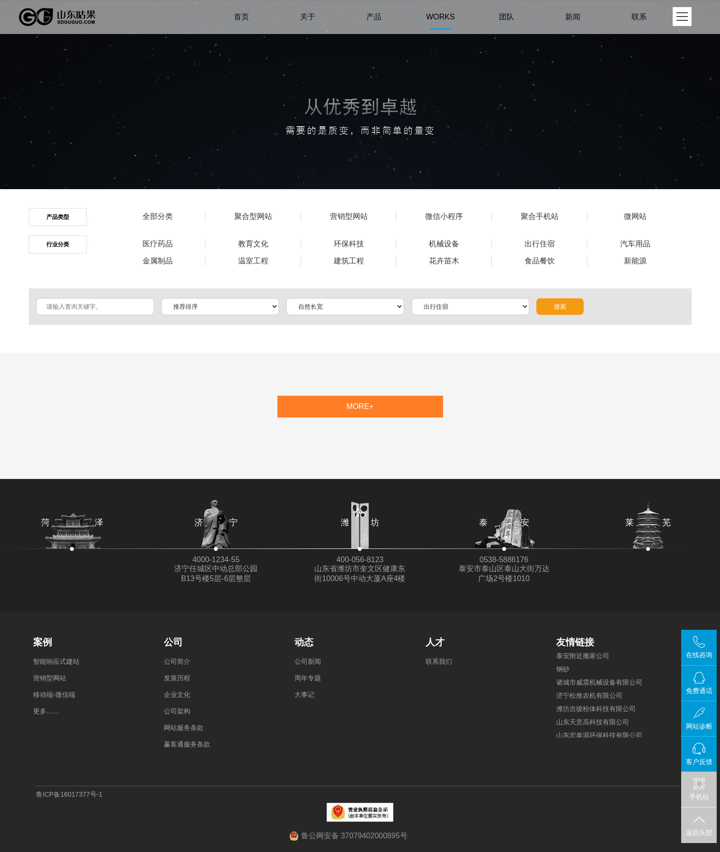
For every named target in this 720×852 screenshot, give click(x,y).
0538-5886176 (504, 560)
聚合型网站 (253, 216)
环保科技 (349, 244)
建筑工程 (349, 261)
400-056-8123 (360, 560)
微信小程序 (444, 216)
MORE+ (360, 406)
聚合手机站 (540, 216)
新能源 (635, 261)
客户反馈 (699, 761)
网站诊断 (699, 726)
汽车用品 (635, 244)
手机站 (699, 789)
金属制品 (157, 261)
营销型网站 (349, 216)
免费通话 (699, 691)
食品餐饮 (539, 261)
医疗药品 (157, 244)
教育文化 (253, 244)
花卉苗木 (444, 261)
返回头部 (699, 832)
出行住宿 (539, 244)
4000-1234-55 (216, 560)
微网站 (635, 216)
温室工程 (253, 261)
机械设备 (444, 244)
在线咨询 (699, 655)
